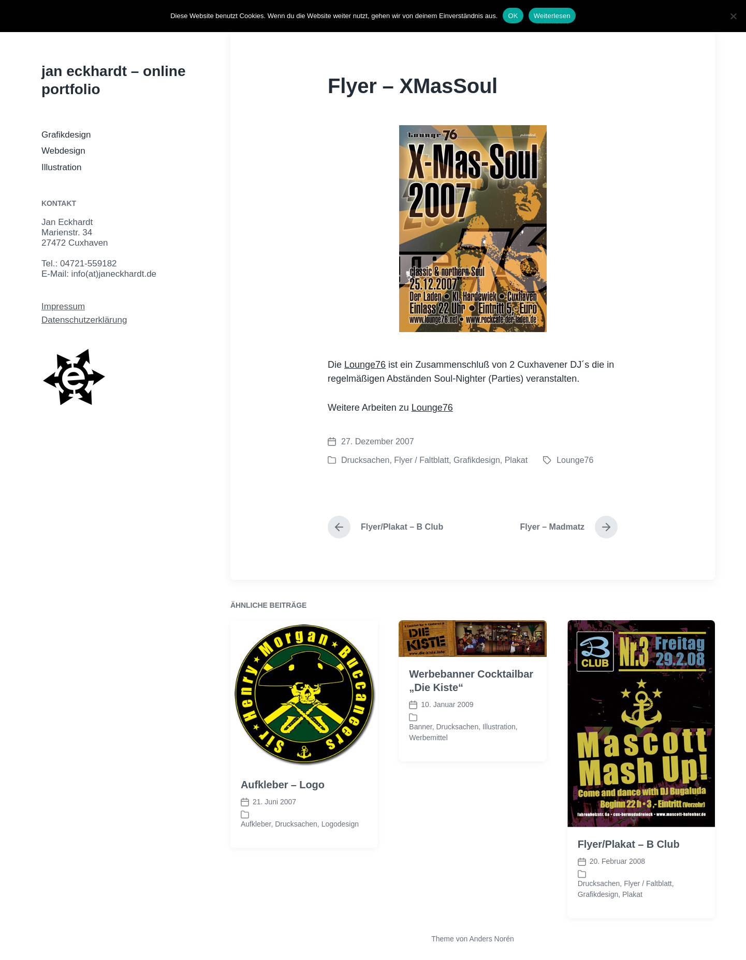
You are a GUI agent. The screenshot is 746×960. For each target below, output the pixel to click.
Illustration (61, 167)
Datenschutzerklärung (84, 320)
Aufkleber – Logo (283, 851)
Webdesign (63, 151)
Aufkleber (256, 890)
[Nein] (733, 16)
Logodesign (340, 890)
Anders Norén (491, 939)
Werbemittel (428, 804)
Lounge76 (365, 364)
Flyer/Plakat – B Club (629, 911)
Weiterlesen (552, 16)
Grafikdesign (66, 135)
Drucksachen (365, 460)
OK (513, 16)
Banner (420, 793)
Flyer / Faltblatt (421, 460)
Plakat (516, 460)
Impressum (63, 306)
